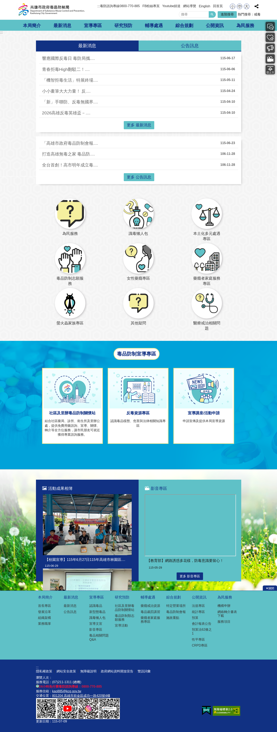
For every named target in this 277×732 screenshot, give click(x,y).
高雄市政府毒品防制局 (51, 10)
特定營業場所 (176, 605)
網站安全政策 (66, 671)
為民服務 (245, 25)
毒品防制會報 (176, 612)
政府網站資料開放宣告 (117, 671)
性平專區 (198, 639)
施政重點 (172, 617)
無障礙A (226, 711)
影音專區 (268, 58)
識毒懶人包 (97, 617)
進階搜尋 (227, 14)
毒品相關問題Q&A (99, 637)
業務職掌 (44, 623)
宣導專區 (93, 25)
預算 (195, 617)
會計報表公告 (201, 623)
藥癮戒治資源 (150, 605)
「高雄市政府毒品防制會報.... (70, 143)
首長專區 (44, 605)
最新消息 (62, 25)
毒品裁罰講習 (150, 612)
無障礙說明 (88, 671)
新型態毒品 (97, 612)
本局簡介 (32, 25)
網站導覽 (189, 6)
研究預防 (123, 25)
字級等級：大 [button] (246, 6)
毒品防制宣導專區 (268, 48)
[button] (212, 14)
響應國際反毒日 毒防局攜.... (68, 58)
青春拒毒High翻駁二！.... (66, 69)
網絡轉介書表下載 (227, 613)
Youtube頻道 (171, 6)
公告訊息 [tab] (190, 45)
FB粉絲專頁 (151, 6)
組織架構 (44, 617)
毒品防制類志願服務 (124, 617)
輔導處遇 (154, 25)
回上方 (268, 69)
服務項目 (223, 621)
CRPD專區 (199, 645)
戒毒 (257, 14)
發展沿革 (44, 612)
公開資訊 (215, 25)
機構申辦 (223, 605)
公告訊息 (70, 612)
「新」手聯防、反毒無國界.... (70, 102)
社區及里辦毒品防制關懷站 (124, 607)
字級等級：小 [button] (232, 6)
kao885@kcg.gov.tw (66, 691)
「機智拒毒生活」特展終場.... (70, 80)
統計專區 (198, 612)
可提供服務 (268, 37)
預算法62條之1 (202, 631)
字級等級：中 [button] (239, 6)
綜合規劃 (184, 25)
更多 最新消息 (139, 125)
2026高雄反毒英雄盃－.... (66, 113)
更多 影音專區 (190, 576)
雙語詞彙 (144, 671)
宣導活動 (121, 625)
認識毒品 (95, 605)
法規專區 (198, 605)
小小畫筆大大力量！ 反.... (66, 91)
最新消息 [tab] (87, 45)
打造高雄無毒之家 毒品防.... (68, 154)
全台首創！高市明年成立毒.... (70, 165)
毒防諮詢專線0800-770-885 (120, 6)
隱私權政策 (44, 671)
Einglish (204, 6)
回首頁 (218, 6)
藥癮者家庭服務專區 (150, 619)
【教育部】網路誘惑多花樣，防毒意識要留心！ (185, 561)
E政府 (206, 710)
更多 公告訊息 (139, 177)
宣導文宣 (95, 623)
